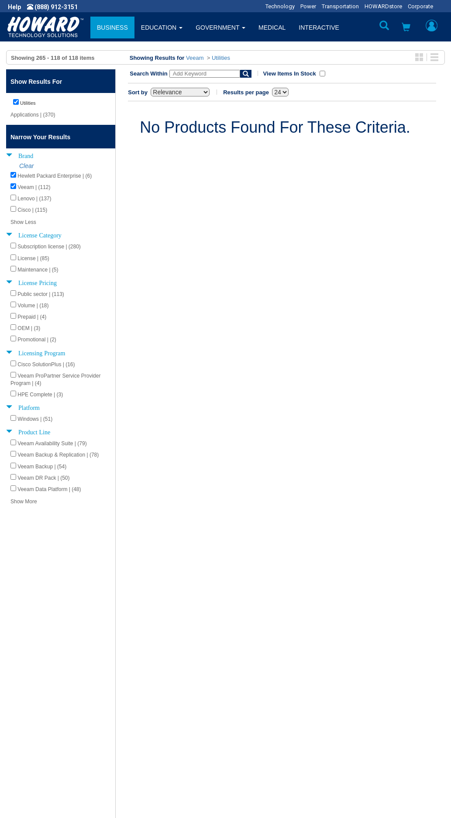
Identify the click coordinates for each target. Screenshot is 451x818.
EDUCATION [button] (161, 27)
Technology (280, 6)
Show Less (23, 222)
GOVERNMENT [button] (220, 27)
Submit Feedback (147, 671)
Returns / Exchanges (260, 688)
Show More (23, 501)
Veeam (194, 58)
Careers (24, 680)
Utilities (221, 58)
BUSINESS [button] (112, 27)
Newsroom (29, 671)
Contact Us (247, 662)
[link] (301, 777)
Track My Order (253, 680)
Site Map (244, 697)
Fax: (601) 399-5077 (368, 714)
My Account (248, 671)
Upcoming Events (147, 714)
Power (308, 6)
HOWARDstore (383, 6)
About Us (26, 662)
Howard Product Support (157, 662)
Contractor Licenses (41, 706)
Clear (26, 165)
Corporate (420, 6)
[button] (406, 28)
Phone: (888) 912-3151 (373, 706)
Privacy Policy (32, 688)
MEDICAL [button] (272, 27)
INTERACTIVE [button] (319, 27)
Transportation (340, 6)
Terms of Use (32, 697)
